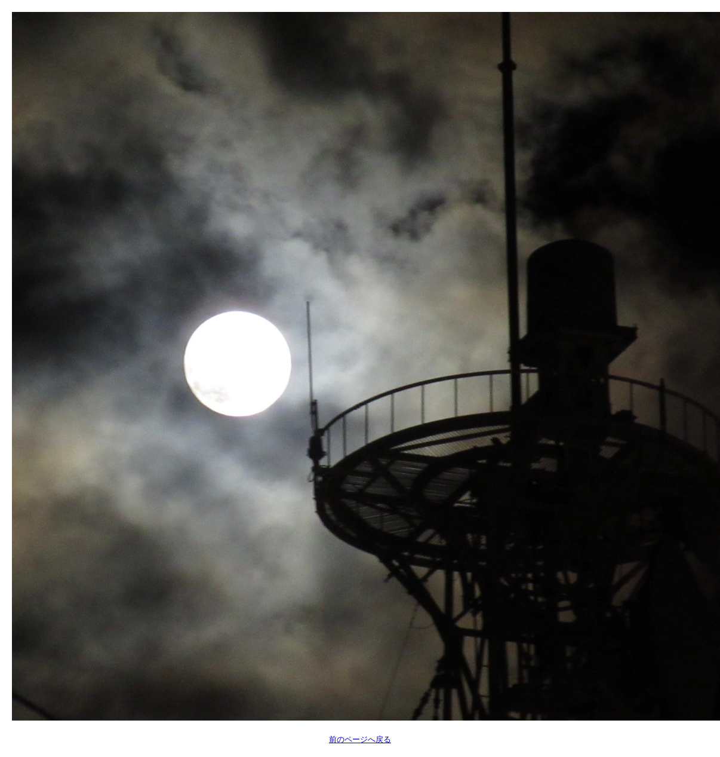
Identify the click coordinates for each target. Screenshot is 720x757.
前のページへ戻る (360, 739)
